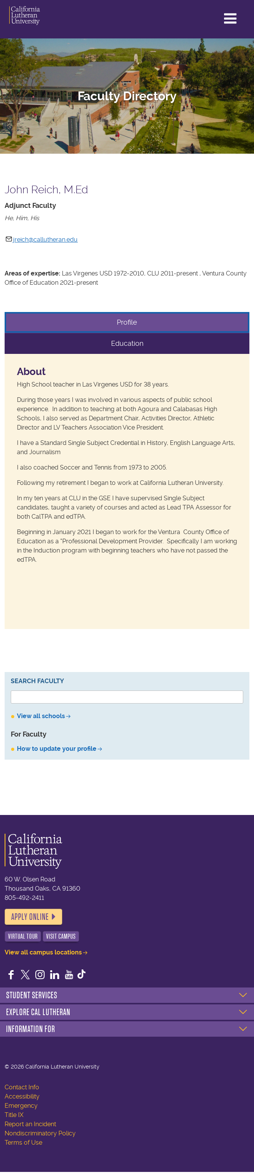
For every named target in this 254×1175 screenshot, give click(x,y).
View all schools (41, 716)
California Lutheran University (38, 15)
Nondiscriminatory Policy (40, 1133)
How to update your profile (56, 748)
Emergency (21, 1105)
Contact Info (22, 1087)
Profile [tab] (127, 322)
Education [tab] (127, 343)
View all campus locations (43, 952)
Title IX (14, 1115)
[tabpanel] (127, 491)
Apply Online (30, 917)
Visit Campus (61, 936)
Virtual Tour (23, 936)
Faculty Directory (127, 96)
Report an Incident (30, 1124)
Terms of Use (23, 1142)
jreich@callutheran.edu (45, 239)
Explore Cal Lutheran (38, 1012)
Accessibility (22, 1096)
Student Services (31, 995)
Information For (30, 1029)
